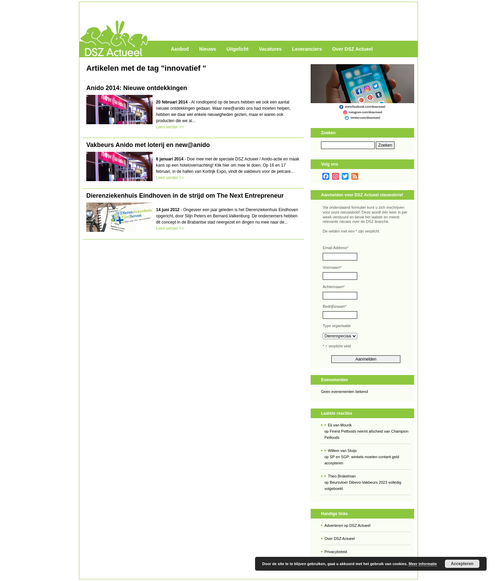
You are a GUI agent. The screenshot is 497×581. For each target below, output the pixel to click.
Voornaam (332, 267)
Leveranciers (307, 49)
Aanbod (180, 49)
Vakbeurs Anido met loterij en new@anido (148, 144)
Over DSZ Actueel (352, 49)
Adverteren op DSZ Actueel (347, 525)
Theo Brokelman (342, 476)
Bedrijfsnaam (334, 306)
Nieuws (207, 49)
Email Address (336, 248)
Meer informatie (423, 564)
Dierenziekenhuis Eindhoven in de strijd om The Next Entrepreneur (185, 195)
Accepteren (462, 563)
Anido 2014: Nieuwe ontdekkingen (136, 88)
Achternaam (334, 287)
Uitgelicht (237, 49)
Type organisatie (337, 326)
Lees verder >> (170, 127)
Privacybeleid (335, 552)
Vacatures (270, 49)
